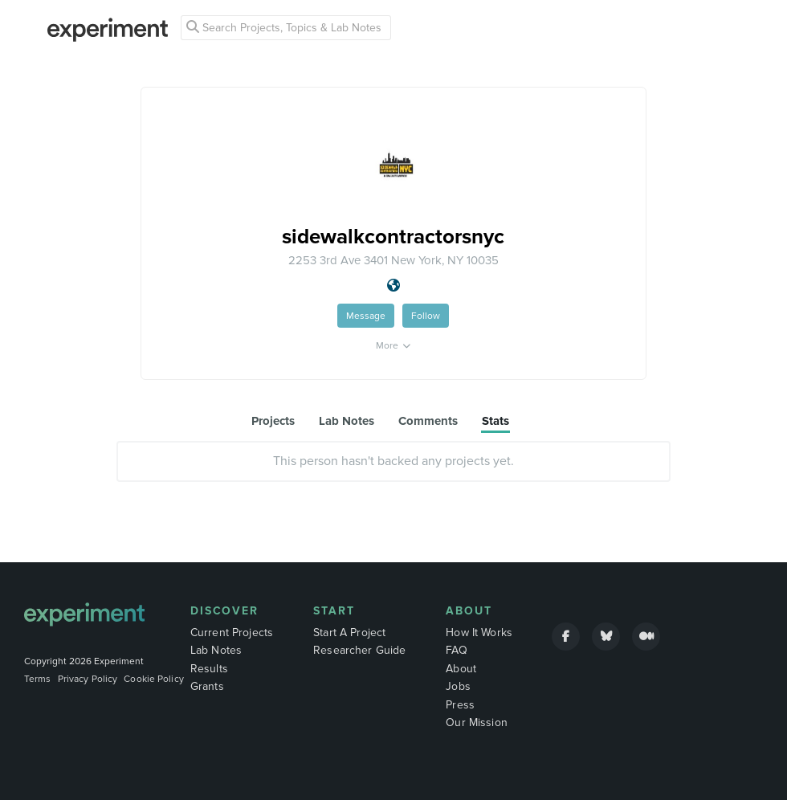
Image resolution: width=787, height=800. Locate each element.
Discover (224, 611)
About (469, 611)
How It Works (479, 632)
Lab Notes (216, 650)
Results (209, 669)
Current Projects (231, 632)
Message (365, 315)
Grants (207, 686)
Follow (425, 315)
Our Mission (477, 722)
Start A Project (349, 632)
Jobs (458, 686)
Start (334, 611)
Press (460, 705)
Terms (37, 678)
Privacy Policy (88, 678)
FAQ (456, 650)
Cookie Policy (154, 678)
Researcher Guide (359, 650)
